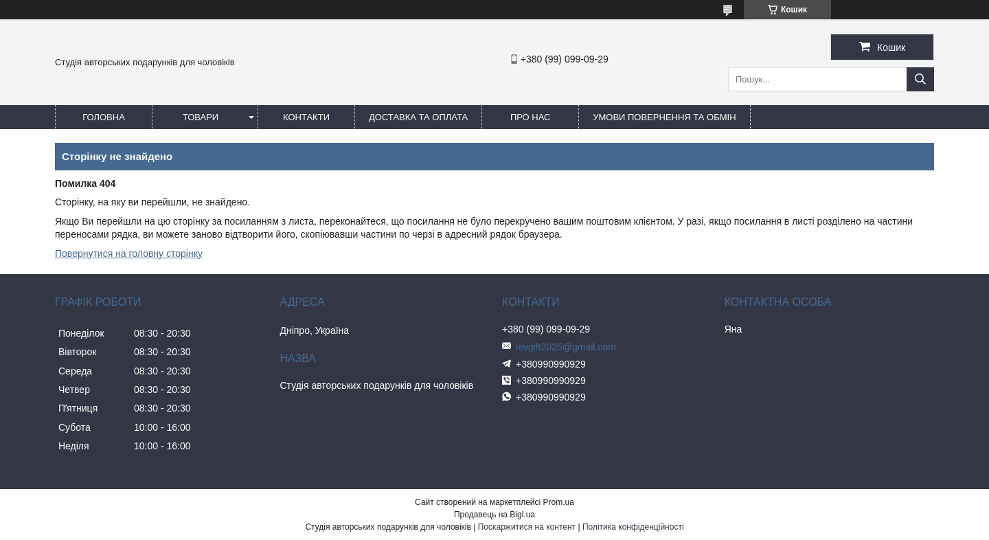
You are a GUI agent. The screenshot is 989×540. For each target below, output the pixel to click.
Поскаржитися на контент (527, 527)
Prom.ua (558, 502)
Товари (200, 117)
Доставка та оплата (418, 117)
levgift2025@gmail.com (566, 346)
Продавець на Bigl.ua (494, 514)
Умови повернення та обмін (664, 117)
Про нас (530, 117)
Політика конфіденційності (633, 527)
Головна (103, 117)
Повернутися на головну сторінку (129, 253)
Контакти (306, 117)
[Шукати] (920, 79)
